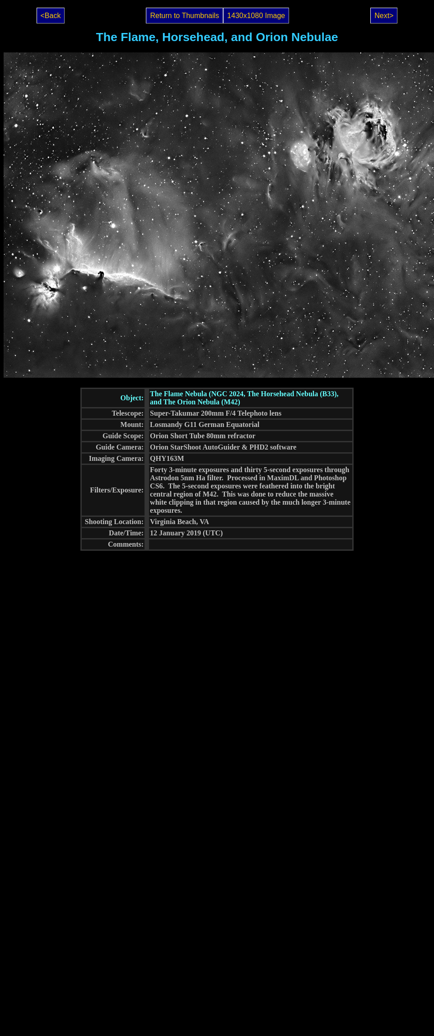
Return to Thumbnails (184, 15)
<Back (51, 15)
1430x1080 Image (256, 15)
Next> (383, 15)
